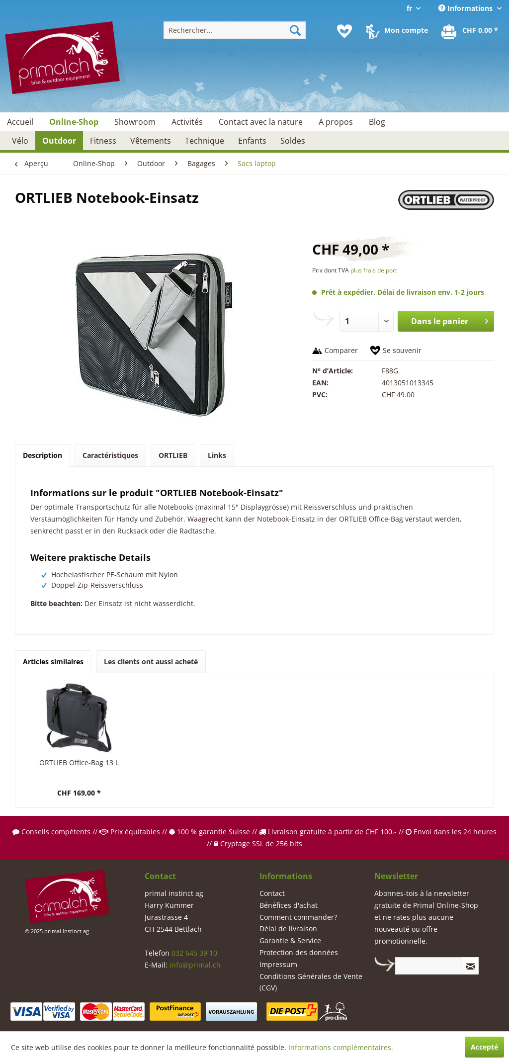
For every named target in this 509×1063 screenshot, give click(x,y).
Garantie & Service (290, 940)
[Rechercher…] (235, 30)
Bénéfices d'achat (288, 905)
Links (217, 455)
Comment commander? (298, 917)
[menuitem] (235, 30)
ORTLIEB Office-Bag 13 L (79, 762)
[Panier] (470, 31)
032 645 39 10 (194, 953)
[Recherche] (295, 30)
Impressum (278, 964)
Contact (272, 893)
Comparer (341, 350)
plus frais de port (373, 270)
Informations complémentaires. (340, 1047)
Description (42, 455)
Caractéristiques (110, 455)
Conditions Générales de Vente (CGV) (310, 982)
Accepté (484, 1047)
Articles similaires (53, 661)
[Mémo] (344, 31)
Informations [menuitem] (466, 8)
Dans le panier (449, 320)
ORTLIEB (173, 455)
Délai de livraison (288, 928)
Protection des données (298, 952)
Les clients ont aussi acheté (151, 661)
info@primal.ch (195, 965)
